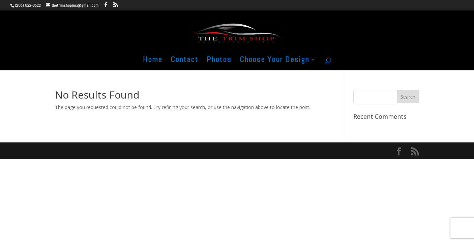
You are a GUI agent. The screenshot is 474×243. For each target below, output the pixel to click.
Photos (219, 60)
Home (152, 60)
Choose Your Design (274, 60)
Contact (184, 60)
